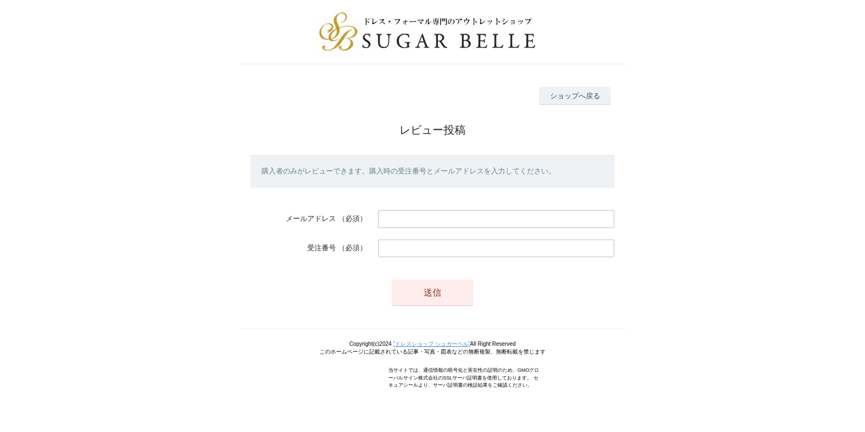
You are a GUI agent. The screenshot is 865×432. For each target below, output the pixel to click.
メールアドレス (311, 218)
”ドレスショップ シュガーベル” (431, 344)
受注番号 (321, 248)
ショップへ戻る (575, 96)
